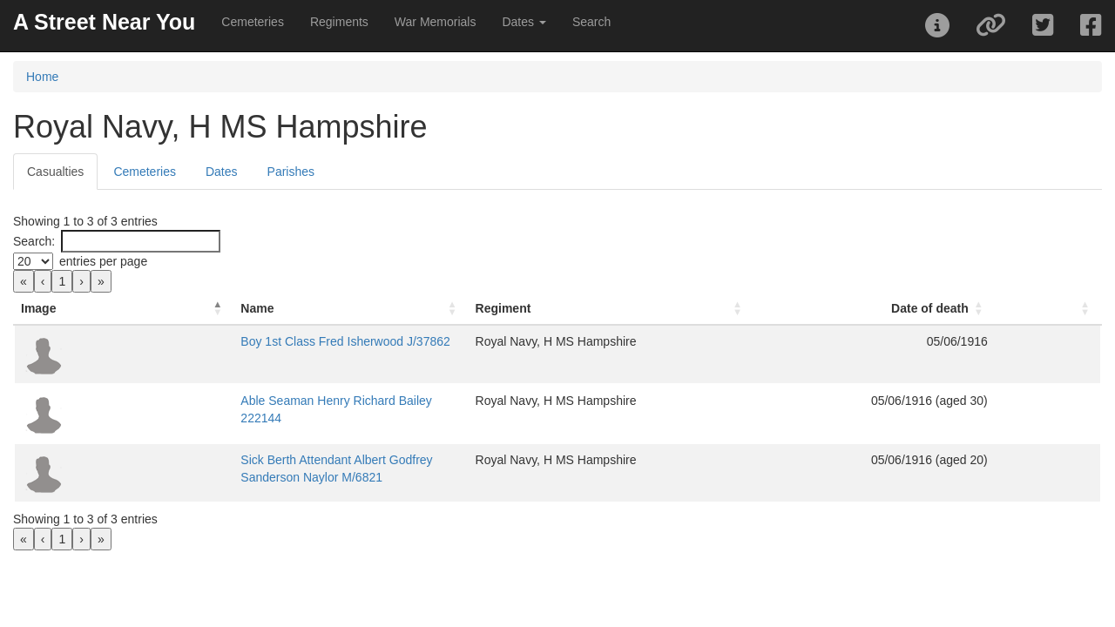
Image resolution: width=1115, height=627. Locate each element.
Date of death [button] (930, 308)
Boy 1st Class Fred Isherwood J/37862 (344, 341)
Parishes (290, 172)
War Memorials (435, 22)
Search (591, 22)
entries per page (103, 261)
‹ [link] (43, 281)
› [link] (81, 281)
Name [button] (257, 308)
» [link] (101, 281)
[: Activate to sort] (1048, 309)
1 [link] (61, 281)
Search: (34, 241)
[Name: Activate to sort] (350, 309)
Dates (222, 172)
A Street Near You (104, 22)
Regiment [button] (503, 308)
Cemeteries (252, 22)
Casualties (55, 172)
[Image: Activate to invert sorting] (123, 309)
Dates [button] (523, 22)
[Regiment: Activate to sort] (611, 309)
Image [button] (38, 308)
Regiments (339, 22)
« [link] (23, 281)
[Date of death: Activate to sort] (874, 309)
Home (42, 77)
